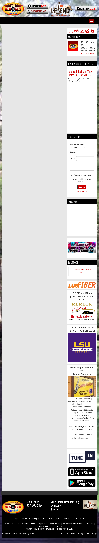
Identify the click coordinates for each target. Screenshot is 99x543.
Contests (89, 523)
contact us (79, 518)
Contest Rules (44, 526)
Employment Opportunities (49, 523)
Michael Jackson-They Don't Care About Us (80, 73)
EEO (33, 523)
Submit (82, 187)
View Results (82, 191)
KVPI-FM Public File (20, 523)
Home (6, 523)
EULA (71, 529)
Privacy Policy (31, 529)
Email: (72, 158)
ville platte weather (82, 233)
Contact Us (57, 526)
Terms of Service (47, 529)
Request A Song (87, 53)
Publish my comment (80, 175)
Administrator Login (90, 534)
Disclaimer (61, 529)
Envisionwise (71, 534)
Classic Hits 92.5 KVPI (82, 271)
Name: (72, 152)
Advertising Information (72, 523)
